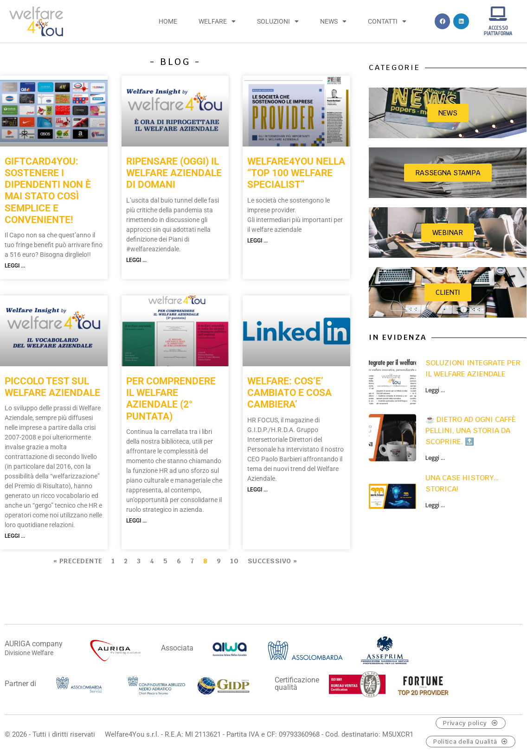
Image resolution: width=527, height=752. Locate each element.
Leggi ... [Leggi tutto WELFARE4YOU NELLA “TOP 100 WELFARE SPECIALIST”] (257, 240)
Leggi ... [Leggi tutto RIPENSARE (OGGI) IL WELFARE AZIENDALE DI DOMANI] (136, 260)
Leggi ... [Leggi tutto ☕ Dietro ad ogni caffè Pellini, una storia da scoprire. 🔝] (435, 458)
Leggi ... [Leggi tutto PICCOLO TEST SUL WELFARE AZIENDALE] (15, 536)
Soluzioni (278, 21)
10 (234, 561)
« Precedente (78, 561)
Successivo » (272, 561)
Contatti (387, 21)
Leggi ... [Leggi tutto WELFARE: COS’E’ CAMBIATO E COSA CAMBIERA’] (257, 489)
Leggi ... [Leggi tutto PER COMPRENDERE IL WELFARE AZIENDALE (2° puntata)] (136, 520)
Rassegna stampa (448, 172)
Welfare (217, 21)
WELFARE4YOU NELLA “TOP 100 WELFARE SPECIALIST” (296, 173)
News (333, 21)
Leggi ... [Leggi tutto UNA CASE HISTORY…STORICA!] (435, 505)
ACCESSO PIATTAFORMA (498, 30)
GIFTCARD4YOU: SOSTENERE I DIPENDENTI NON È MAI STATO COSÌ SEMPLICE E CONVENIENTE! (48, 190)
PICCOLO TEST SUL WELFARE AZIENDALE (52, 387)
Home (168, 21)
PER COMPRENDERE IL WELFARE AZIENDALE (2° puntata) (171, 399)
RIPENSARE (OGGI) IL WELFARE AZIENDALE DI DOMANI (174, 173)
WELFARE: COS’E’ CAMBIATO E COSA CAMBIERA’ (289, 393)
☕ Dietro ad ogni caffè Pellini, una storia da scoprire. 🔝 (470, 430)
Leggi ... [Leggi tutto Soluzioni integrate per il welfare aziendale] (435, 390)
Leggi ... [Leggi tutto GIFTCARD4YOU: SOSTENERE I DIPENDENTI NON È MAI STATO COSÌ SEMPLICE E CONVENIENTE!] (15, 265)
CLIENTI (448, 292)
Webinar (447, 232)
